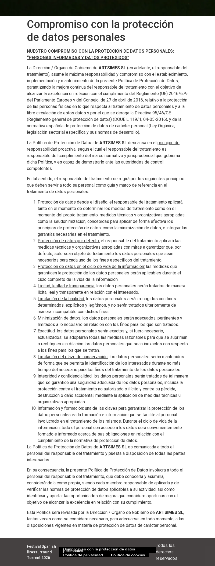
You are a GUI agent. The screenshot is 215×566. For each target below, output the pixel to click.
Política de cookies (128, 555)
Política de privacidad (83, 555)
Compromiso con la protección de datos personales (99, 550)
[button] (182, 7)
